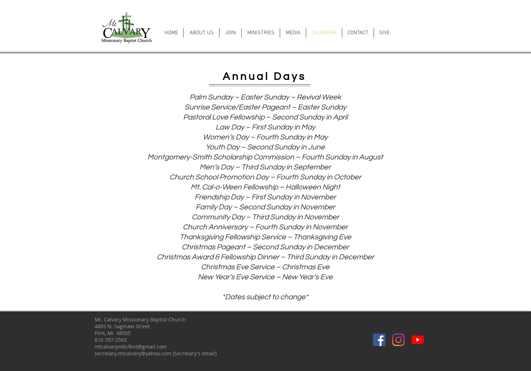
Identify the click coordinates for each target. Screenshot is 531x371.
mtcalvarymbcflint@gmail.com (131, 346)
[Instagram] (398, 340)
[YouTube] (417, 340)
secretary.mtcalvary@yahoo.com (133, 353)
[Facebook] (379, 340)
